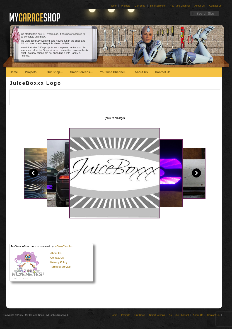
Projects (125, 5)
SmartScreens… (81, 72)
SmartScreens (158, 5)
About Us (199, 5)
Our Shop (140, 5)
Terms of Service (60, 266)
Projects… (32, 72)
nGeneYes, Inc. (64, 246)
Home (113, 5)
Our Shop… (55, 72)
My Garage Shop (34, 315)
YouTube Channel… (114, 72)
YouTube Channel (180, 5)
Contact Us (215, 5)
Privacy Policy (58, 262)
